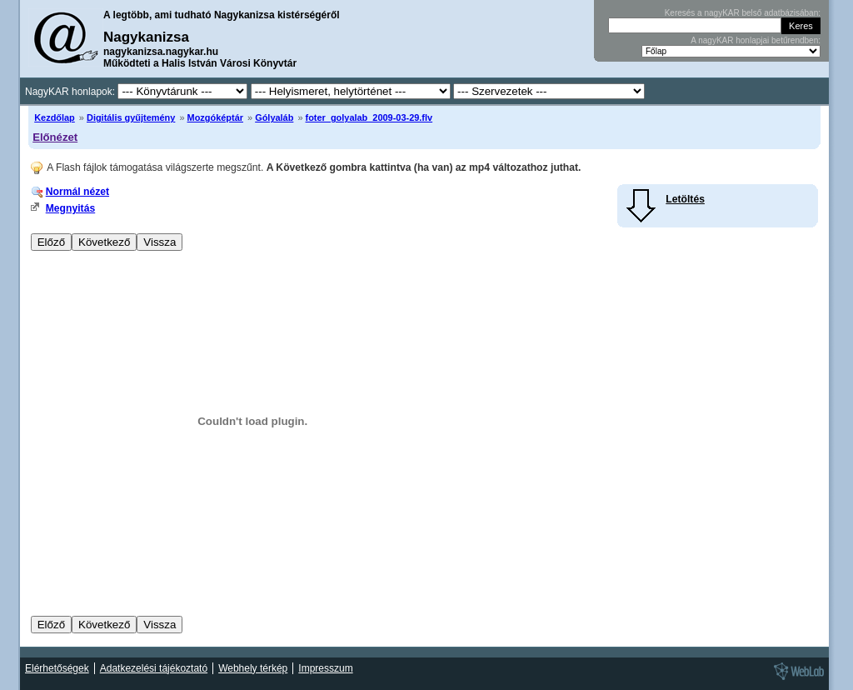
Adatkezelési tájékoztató (153, 668)
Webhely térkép (252, 668)
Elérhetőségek (57, 668)
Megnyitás (70, 208)
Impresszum (325, 668)
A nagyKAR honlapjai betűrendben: (756, 40)
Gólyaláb (274, 117)
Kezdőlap (54, 117)
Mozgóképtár (215, 117)
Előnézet (54, 137)
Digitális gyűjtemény (131, 117)
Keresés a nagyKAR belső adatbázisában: (743, 13)
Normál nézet (77, 192)
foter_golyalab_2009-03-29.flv (369, 117)
